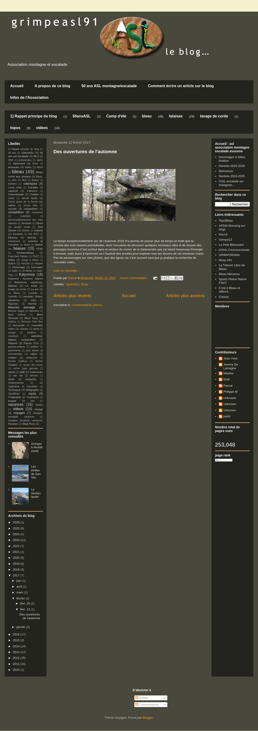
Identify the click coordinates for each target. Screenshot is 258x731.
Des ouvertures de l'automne (85, 151)
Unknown (229, 398)
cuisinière (25, 216)
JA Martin (27, 270)
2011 (16, 664)
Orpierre (31, 332)
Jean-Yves (230, 358)
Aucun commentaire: (134, 278)
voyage (38, 409)
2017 (16, 575)
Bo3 (24, 180)
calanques (30, 183)
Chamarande (16, 194)
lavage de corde (214, 116)
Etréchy (12, 237)
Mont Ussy (31, 317)
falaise (39, 244)
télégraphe (32, 389)
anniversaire (25, 160)
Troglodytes (32, 397)
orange (12, 332)
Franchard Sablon (18, 256)
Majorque (13, 303)
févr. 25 (25, 603)
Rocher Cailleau (17, 361)
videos (42, 128)
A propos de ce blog (52, 86)
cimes (11, 198)
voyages (19, 413)
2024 (16, 534)
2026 (16, 522)
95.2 (36, 156)
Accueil (16, 86)
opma (36, 329)
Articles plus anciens (185, 295)
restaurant (31, 357)
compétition (15, 212)
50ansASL (81, 116)
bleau (147, 116)
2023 (16, 540)
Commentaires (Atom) (87, 305)
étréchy (31, 237)
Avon (35, 163)
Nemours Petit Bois (32, 321)
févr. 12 (25, 609)
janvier (21, 627)
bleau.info (225, 260)
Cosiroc (224, 297)
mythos (12, 321)
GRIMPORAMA (229, 255)
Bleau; (39, 176)
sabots (11, 372)
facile (27, 244)
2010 (16, 669)
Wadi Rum (28, 423)
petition (35, 347)
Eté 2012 (33, 234)
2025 (16, 528)
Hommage (18, 267)
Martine (228, 373)
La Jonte (31, 285)
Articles (142, 698)
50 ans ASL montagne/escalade (109, 86)
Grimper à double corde (37, 447)
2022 (16, 546)
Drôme (25, 230)
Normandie (19, 325)
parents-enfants (16, 347)
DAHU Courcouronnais (234, 250)
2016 (16, 634)
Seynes (34, 375)
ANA (10, 160)
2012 (16, 658)
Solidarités (31, 379)
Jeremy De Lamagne (230, 366)
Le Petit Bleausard (231, 244)
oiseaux (24, 329)
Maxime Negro (16, 311)
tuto (33, 401)
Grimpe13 (225, 239)
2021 (16, 552)
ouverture (13, 336)
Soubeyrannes (16, 383)
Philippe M (230, 391)
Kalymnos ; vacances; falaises (25, 278)
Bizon (40, 167)
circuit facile (30, 197)
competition (31, 208)
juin (19, 580)
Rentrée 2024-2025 (232, 176)
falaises (176, 116)
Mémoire (34, 311)
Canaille (33, 187)
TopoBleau (14, 393)
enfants (38, 230)
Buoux (35, 180)
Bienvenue (226, 171)
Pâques (12, 343)
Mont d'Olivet (17, 314)
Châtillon (34, 194)
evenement (14, 241)
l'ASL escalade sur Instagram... (231, 183)
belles (28, 167)
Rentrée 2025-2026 (232, 166)
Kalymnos (27, 274)
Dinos (39, 223)
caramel (13, 190)
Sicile (11, 379)
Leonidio (32, 293)
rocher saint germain (25, 368)
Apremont (72, 284)
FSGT (36, 256)
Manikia (32, 303)
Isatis (14, 270)
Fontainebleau (25, 252)
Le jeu (35, 289)
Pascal (227, 385)
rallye (33, 353)
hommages (37, 267)
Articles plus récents (72, 295)
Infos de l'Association (29, 98)
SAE (22, 371)
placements (14, 350)
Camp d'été (116, 116)
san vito (18, 375)
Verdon (39, 405)
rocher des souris (33, 365)
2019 (16, 563)
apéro (40, 160)
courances (37, 212)
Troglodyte (14, 397)
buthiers (12, 184)
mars (20, 592)
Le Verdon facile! (35, 493)
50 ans (12, 153)
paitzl (226, 416)
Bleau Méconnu (229, 274)
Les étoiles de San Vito (35, 472)
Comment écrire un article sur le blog (181, 86)
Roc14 (223, 234)
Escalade (18, 234)
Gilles (11, 259)
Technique (14, 389)
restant (12, 357)
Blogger (147, 717)
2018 (16, 569)
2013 (16, 652)
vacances (15, 404)
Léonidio (12, 296)
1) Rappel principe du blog (33, 116)
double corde (22, 227)
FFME (39, 249)
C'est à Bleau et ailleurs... (229, 289)
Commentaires (147, 704)
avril (20, 586)
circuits (12, 208)
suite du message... (66, 270)
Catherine (32, 191)
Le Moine (14, 293)
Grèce (12, 263)
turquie (12, 400)
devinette (26, 223)
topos (15, 128)
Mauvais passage (21, 307)
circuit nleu (30, 205)
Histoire (39, 263)
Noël (226, 379)
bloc (14, 180)
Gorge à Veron (30, 260)
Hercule (25, 263)
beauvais (13, 167)
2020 (16, 557)
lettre (33, 300)
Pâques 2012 (31, 343)
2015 (16, 640)
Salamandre (36, 372)
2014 (16, 646)
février (21, 598)
